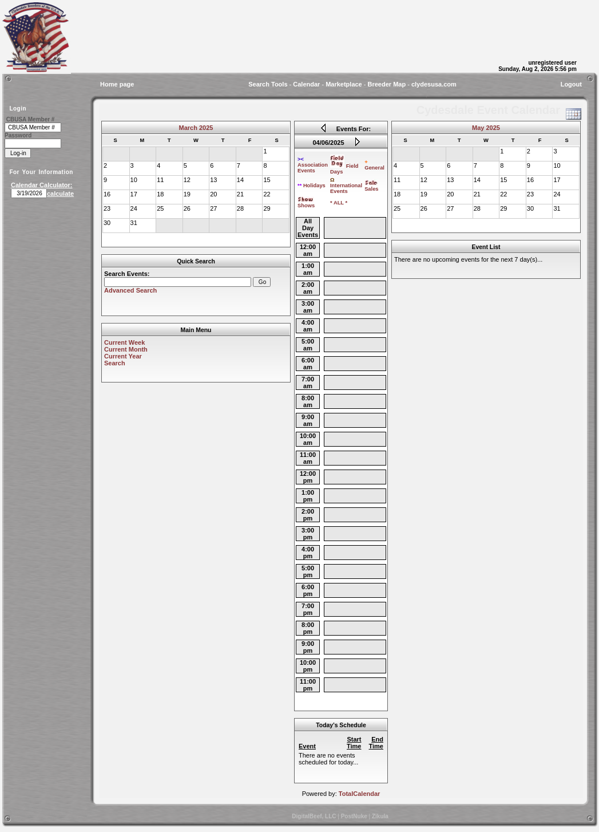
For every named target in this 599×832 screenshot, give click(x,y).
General (374, 165)
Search (114, 363)
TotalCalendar (359, 793)
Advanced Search (130, 290)
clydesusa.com (434, 84)
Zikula (380, 816)
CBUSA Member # (30, 119)
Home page (117, 84)
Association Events (312, 165)
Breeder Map (387, 84)
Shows (306, 203)
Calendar (306, 84)
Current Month (126, 349)
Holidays (311, 185)
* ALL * (338, 203)
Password (18, 135)
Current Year (123, 356)
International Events (346, 185)
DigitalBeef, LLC (314, 816)
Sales (371, 187)
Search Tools (267, 84)
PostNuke (354, 816)
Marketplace (344, 84)
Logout (571, 84)
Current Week (124, 342)
